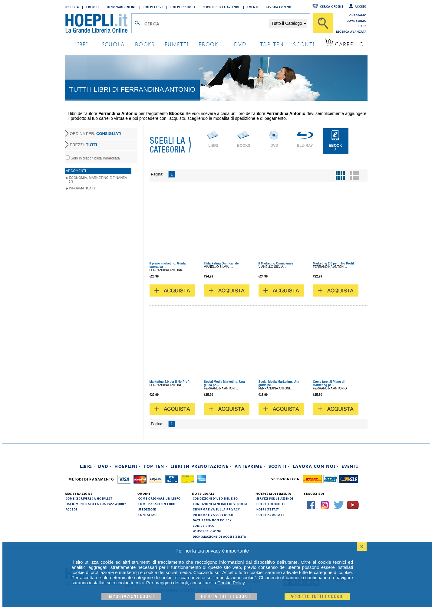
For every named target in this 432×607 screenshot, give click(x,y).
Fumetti (177, 44)
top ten (272, 44)
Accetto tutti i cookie (317, 596)
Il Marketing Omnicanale (221, 263)
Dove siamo (357, 20)
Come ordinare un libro (159, 498)
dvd (240, 44)
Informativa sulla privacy (216, 509)
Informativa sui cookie (213, 515)
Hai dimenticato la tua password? (96, 504)
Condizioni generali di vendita (220, 504)
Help (362, 26)
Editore (93, 7)
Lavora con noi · (315, 466)
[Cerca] (323, 23)
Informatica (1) (83, 188)
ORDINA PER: (95, 133)
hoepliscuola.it (270, 515)
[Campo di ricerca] (206, 23)
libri (81, 44)
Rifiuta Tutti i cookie (226, 596)
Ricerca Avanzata (351, 31)
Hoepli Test (153, 7)
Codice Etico (204, 525)
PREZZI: (83, 145)
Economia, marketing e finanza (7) (98, 179)
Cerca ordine (331, 6)
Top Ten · (155, 466)
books (145, 44)
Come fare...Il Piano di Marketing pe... (329, 383)
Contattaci (148, 515)
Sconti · (279, 466)
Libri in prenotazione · (201, 466)
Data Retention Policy (212, 520)
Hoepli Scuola (183, 7)
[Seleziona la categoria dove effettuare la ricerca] (288, 23)
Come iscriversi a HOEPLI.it (89, 498)
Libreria (72, 7)
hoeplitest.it (267, 509)
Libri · (87, 466)
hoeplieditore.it (270, 504)
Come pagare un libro (157, 504)
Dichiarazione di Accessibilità (219, 536)
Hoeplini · (127, 466)
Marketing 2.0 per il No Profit (333, 263)
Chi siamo (357, 15)
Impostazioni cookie (131, 596)
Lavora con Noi (279, 7)
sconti (304, 44)
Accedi (360, 6)
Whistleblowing (207, 531)
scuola (113, 44)
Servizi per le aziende (221, 7)
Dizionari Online (121, 7)
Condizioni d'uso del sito (215, 498)
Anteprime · (250, 466)
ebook (208, 44)
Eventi (252, 7)
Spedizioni (147, 509)
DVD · (104, 466)
